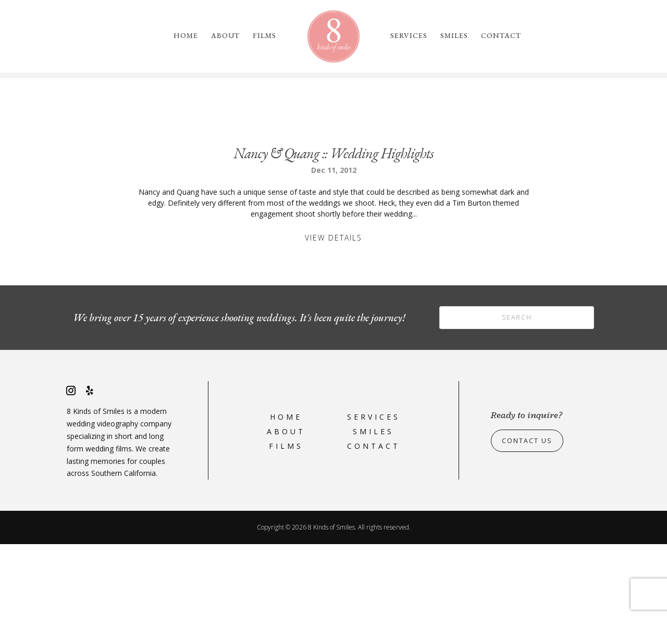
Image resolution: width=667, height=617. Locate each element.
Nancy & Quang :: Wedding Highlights (333, 226)
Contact (501, 36)
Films (264, 36)
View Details (333, 311)
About (225, 36)
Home (186, 36)
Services (408, 36)
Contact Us (530, 513)
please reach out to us (498, 123)
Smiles (454, 36)
